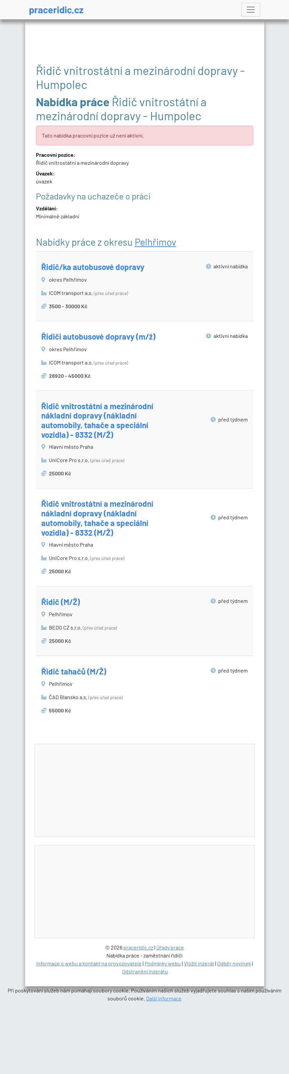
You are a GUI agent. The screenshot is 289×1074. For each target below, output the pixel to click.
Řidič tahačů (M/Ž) (73, 671)
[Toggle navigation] (250, 10)
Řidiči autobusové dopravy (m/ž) (98, 336)
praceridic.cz (56, 9)
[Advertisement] (157, 790)
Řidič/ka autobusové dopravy (92, 267)
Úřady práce (170, 947)
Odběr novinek (234, 963)
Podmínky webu (163, 963)
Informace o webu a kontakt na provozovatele (89, 963)
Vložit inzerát (199, 963)
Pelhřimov (155, 242)
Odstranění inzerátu (145, 971)
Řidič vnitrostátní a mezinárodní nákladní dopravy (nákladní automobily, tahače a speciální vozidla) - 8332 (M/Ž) (97, 420)
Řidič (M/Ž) (60, 602)
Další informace (164, 998)
